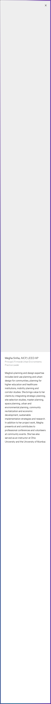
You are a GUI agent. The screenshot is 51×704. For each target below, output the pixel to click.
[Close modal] (46, 5)
